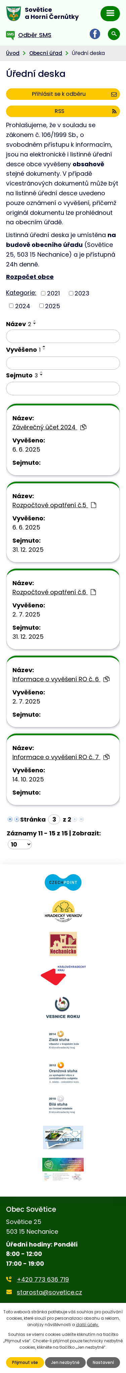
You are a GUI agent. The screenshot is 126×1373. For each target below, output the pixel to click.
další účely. (87, 1324)
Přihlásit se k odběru (74, 94)
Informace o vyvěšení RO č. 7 (61, 757)
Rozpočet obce (30, 277)
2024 (22, 306)
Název (18, 324)
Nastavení (103, 1362)
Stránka (33, 819)
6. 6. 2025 (26, 449)
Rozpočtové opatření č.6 (54, 592)
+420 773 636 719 (43, 1279)
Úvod (12, 53)
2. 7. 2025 (26, 614)
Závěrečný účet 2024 (49, 427)
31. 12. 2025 (28, 549)
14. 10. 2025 (28, 779)
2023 (82, 293)
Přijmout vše (25, 1362)
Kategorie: (21, 292)
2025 (52, 306)
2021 (53, 293)
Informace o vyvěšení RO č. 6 (61, 679)
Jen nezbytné (65, 1362)
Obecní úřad (45, 53)
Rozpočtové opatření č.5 (54, 505)
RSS (86, 111)
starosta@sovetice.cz (49, 1292)
